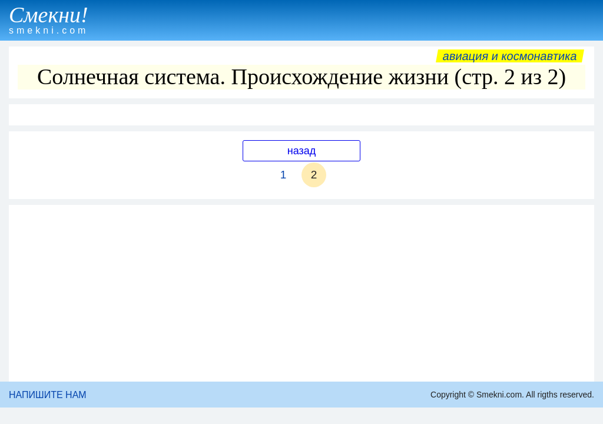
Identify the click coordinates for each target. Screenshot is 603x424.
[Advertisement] (301, 293)
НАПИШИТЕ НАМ (48, 395)
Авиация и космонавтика (510, 55)
